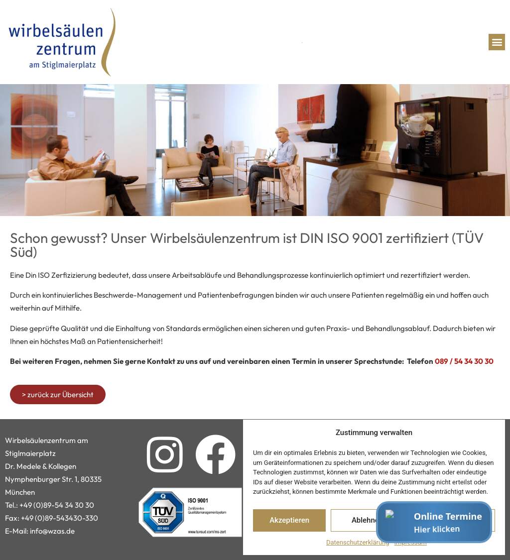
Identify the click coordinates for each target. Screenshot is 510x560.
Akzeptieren (289, 520)
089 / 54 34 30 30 (464, 361)
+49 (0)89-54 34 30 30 (56, 505)
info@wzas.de (52, 531)
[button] (497, 42)
